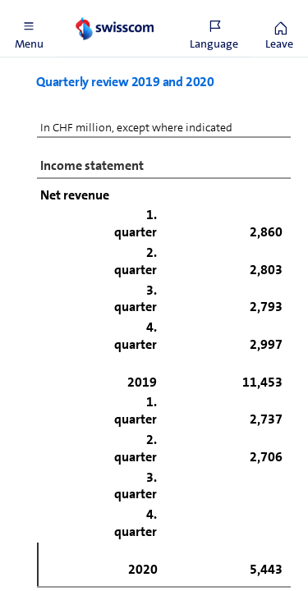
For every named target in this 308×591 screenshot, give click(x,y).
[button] (28, 28)
